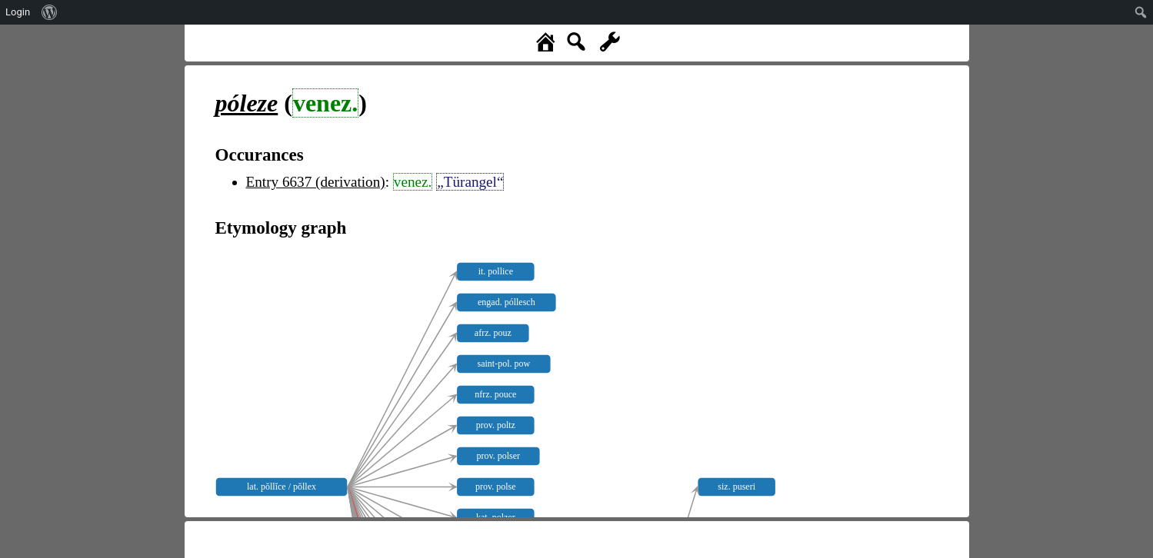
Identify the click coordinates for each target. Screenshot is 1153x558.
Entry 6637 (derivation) (315, 182)
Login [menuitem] (17, 12)
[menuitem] (49, 12)
